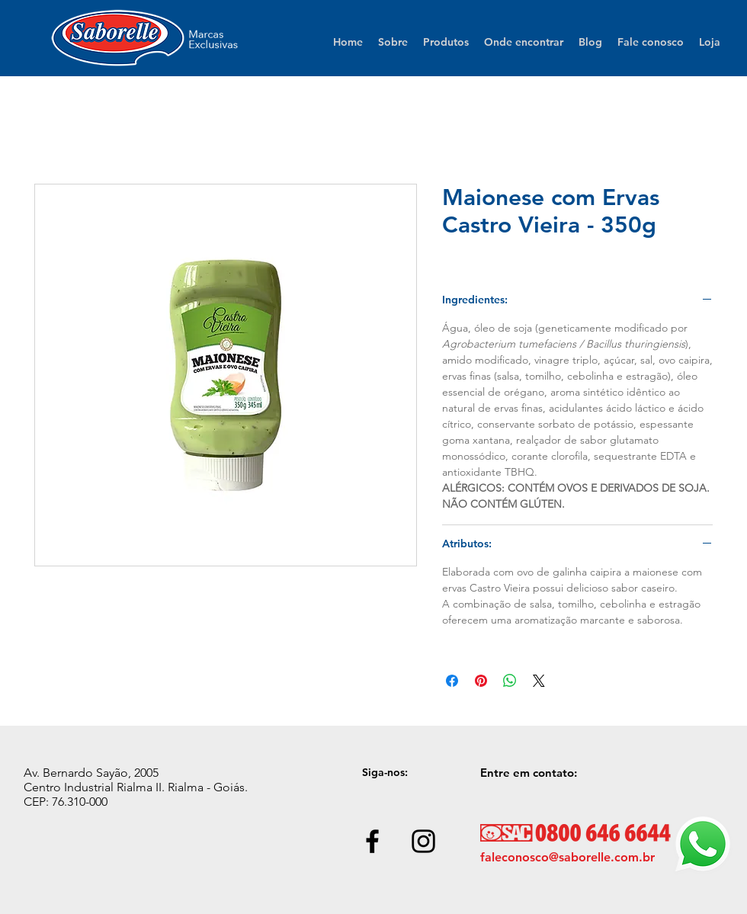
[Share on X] (539, 681)
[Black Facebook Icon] (372, 841)
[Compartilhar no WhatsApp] (510, 681)
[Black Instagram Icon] (423, 841)
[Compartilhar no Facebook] (452, 681)
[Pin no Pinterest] (481, 681)
